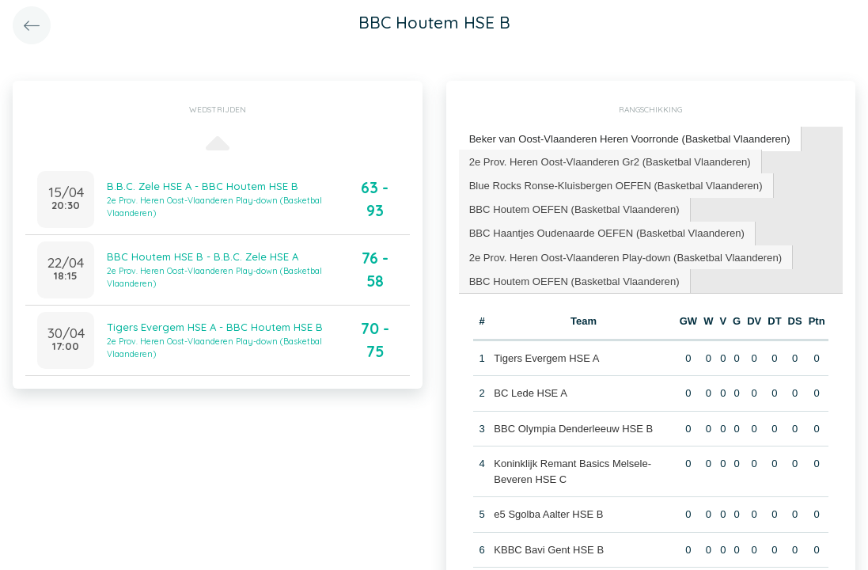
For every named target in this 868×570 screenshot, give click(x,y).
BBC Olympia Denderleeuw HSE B (573, 427)
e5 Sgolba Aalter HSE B (548, 513)
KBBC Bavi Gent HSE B (549, 548)
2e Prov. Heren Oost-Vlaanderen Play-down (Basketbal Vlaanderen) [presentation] (624, 255)
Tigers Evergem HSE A (546, 357)
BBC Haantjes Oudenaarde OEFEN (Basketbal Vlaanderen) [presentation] (605, 232)
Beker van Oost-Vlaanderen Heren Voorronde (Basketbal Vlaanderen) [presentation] (628, 138)
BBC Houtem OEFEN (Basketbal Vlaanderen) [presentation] (573, 208)
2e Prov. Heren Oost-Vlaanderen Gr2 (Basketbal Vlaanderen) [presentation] (609, 160)
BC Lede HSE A (530, 391)
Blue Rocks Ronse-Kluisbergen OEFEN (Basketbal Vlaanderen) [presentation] (614, 184)
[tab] (629, 139)
